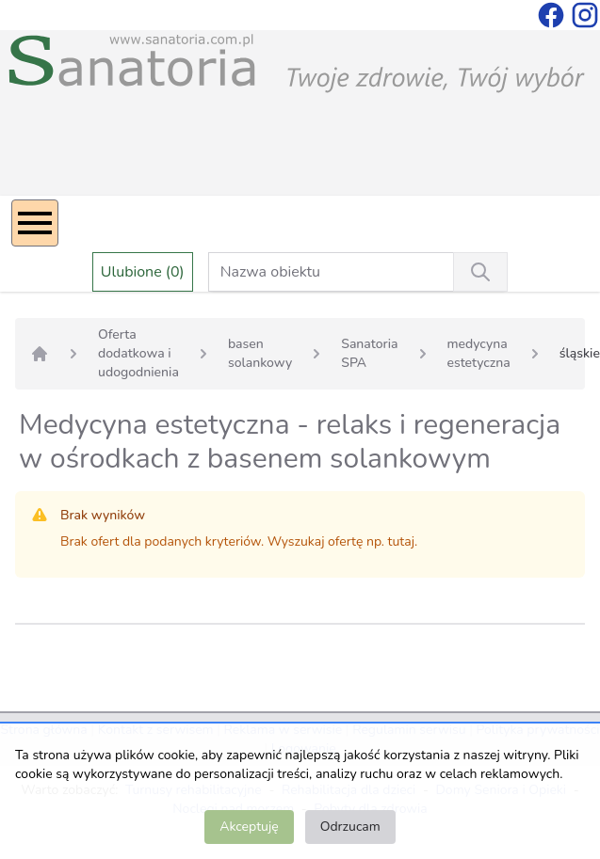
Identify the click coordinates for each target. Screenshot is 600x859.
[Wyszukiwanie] (480, 272)
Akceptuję (248, 826)
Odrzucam (350, 826)
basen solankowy (260, 353)
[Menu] (34, 223)
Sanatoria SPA (369, 353)
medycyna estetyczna (479, 353)
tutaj (401, 541)
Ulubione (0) (143, 272)
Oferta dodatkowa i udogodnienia (138, 353)
